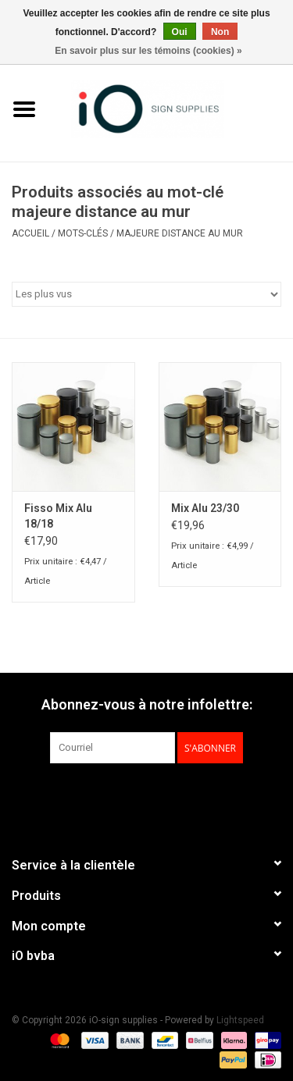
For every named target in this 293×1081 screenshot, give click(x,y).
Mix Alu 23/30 (205, 508)
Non (220, 32)
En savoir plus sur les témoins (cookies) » (148, 50)
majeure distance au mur (179, 233)
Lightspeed (240, 1020)
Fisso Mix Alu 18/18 (58, 516)
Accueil (30, 233)
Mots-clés (83, 233)
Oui (180, 32)
